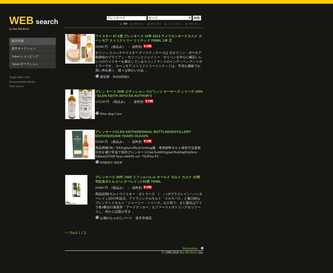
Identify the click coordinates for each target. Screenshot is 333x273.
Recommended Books (22, 81)
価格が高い (156, 24)
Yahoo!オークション (25, 64)
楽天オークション (24, 48)
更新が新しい (195, 24)
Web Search (16, 86)
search (33, 21)
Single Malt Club (19, 77)
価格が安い (139, 24)
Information (190, 248)
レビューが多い (175, 24)
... (146, 70)
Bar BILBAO (21, 29)
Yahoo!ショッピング (25, 56)
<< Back (71, 233)
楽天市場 (18, 41)
